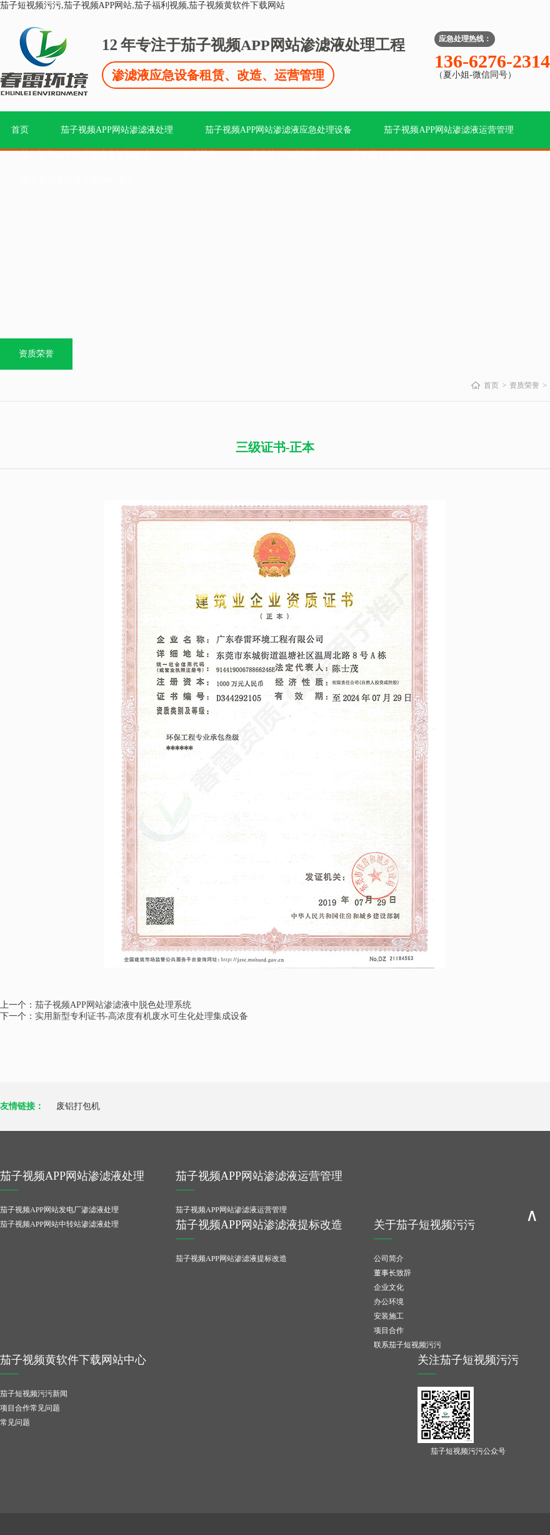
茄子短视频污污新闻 (34, 1393)
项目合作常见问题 (30, 1408)
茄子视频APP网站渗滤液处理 (117, 129)
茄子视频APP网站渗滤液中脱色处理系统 (113, 1005)
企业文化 (389, 1287)
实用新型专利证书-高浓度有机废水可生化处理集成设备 (141, 1016)
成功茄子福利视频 (284, 155)
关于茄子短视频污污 (390, 155)
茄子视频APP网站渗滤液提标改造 (86, 155)
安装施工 (389, 1316)
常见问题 (15, 1422)
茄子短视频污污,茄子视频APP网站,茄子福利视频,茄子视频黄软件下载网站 (142, 5)
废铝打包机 (78, 1106)
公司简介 (389, 1258)
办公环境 (389, 1301)
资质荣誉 (200, 155)
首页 (20, 129)
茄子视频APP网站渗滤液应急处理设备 (278, 129)
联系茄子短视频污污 (407, 1344)
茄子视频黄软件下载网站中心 (77, 180)
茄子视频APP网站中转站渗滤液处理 (59, 1224)
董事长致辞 (392, 1273)
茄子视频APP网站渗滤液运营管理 (449, 129)
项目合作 (389, 1330)
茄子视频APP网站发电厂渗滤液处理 (59, 1209)
